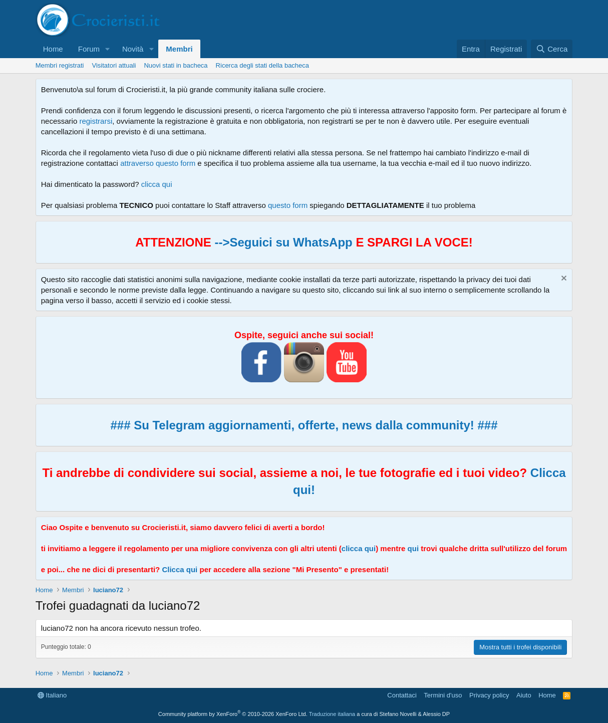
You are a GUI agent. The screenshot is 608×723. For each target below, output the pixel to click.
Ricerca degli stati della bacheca (262, 65)
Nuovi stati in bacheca (175, 65)
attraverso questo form (157, 163)
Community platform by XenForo (233, 714)
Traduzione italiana (332, 714)
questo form (288, 205)
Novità (133, 49)
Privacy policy (489, 695)
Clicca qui (179, 569)
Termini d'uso (443, 695)
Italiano (52, 695)
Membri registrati (60, 65)
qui (413, 548)
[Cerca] (551, 49)
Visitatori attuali (114, 65)
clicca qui (156, 184)
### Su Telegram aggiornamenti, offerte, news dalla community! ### (303, 425)
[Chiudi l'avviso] (562, 279)
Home (53, 49)
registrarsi (95, 121)
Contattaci (402, 695)
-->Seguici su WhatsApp (282, 242)
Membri (179, 49)
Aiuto (523, 695)
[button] (108, 49)
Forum (89, 49)
